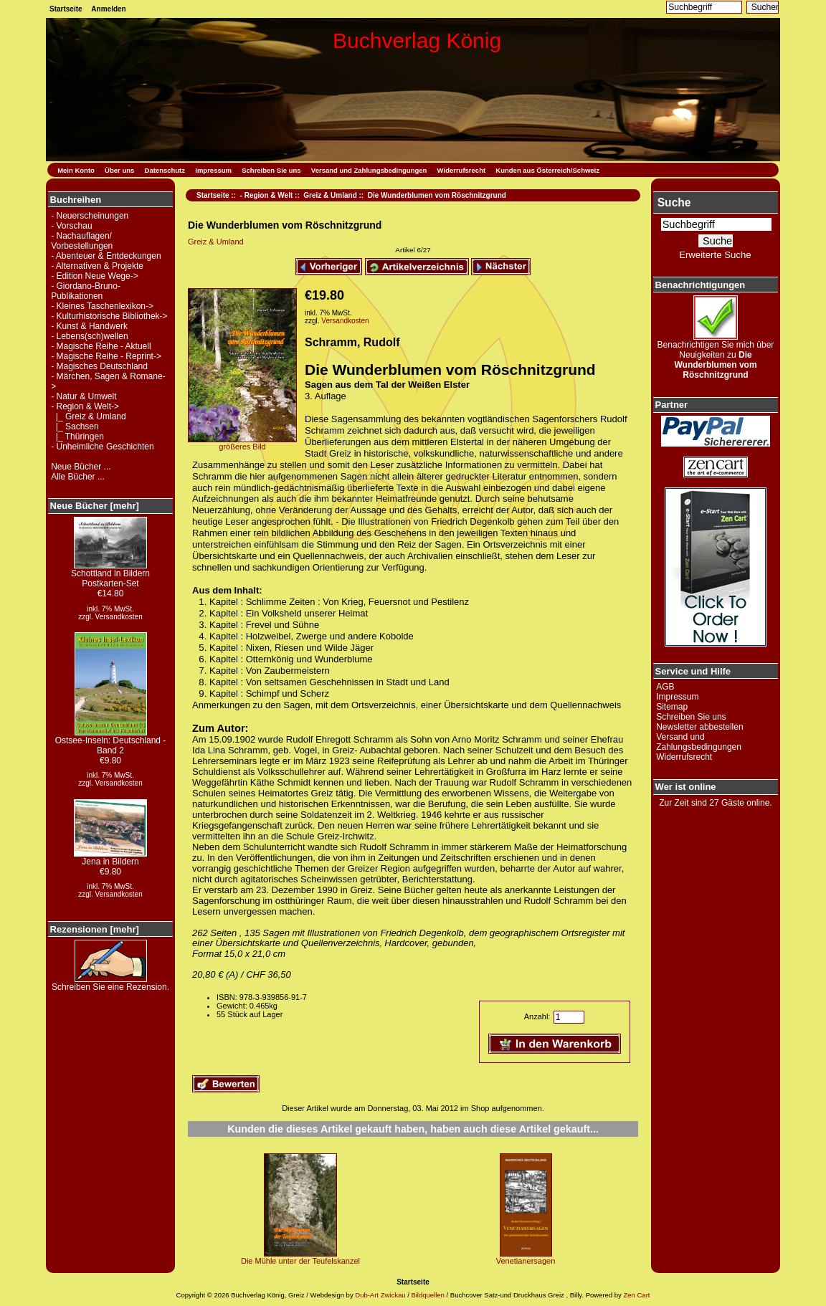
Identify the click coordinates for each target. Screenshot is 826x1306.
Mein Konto (76, 170)
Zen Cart (636, 1295)
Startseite (65, 9)
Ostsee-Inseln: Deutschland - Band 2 (110, 742)
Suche (674, 202)
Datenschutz (165, 170)
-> (85, 406)
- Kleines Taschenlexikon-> (102, 306)
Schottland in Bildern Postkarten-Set (110, 574)
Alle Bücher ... (78, 477)
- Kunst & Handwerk (89, 326)
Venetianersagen (526, 1261)
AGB (665, 687)
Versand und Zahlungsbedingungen (369, 170)
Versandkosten (119, 617)
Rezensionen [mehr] (94, 929)
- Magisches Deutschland (99, 366)
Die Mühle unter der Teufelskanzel (300, 1261)
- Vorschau (71, 226)
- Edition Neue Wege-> (94, 276)
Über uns (119, 170)
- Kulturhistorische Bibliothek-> (109, 316)
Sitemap (672, 707)
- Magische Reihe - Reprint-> (106, 356)
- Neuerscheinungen (89, 216)
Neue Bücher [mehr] (94, 505)
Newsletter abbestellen (699, 727)
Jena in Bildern (110, 858)
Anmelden (108, 9)
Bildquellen (427, 1295)
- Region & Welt (266, 195)
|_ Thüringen (77, 437)
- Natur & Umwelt (83, 396)
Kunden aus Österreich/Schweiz (547, 170)
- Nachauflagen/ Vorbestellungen (82, 241)
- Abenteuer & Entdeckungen (106, 256)
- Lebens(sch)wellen (89, 336)
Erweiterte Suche (715, 254)
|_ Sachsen (75, 426)
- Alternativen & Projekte (97, 266)
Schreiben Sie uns (271, 170)
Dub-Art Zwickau (379, 1295)
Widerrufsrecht (461, 170)
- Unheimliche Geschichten (102, 447)
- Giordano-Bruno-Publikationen (85, 291)
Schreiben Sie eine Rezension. (110, 983)
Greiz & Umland (329, 195)
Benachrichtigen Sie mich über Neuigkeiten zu (716, 356)
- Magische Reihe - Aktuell (101, 346)
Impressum (213, 170)
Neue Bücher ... (80, 467)
